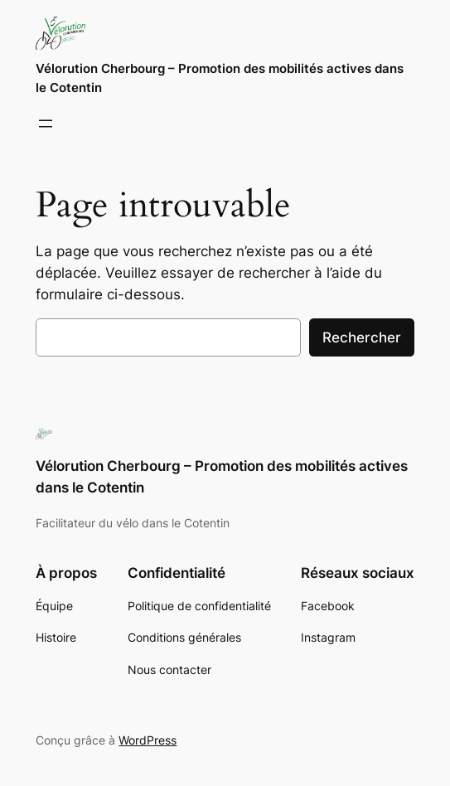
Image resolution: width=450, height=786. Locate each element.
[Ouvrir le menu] (46, 123)
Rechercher (361, 337)
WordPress (148, 740)
